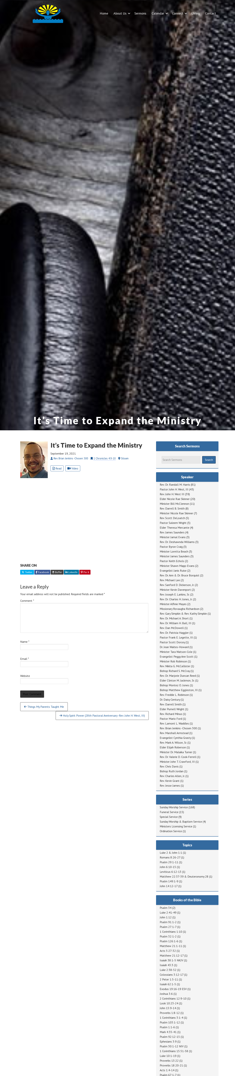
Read (57, 468)
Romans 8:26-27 (170, 857)
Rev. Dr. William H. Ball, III (175, 623)
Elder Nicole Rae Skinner (175, 499)
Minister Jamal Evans (173, 537)
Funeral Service (169, 812)
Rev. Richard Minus (171, 714)
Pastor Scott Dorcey (172, 642)
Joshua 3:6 (166, 994)
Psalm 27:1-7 (168, 927)
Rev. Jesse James (170, 785)
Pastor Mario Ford (171, 718)
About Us (119, 13)
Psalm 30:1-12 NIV (172, 1046)
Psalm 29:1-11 (169, 862)
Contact (210, 13)
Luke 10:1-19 (168, 1056)
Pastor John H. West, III (174, 489)
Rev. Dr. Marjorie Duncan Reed (178, 675)
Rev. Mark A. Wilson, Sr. (173, 742)
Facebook (42, 572)
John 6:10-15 (168, 867)
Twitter (27, 572)
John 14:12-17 (169, 886)
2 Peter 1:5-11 (169, 979)
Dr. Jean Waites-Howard (174, 647)
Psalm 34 (165, 908)
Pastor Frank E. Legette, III (176, 637)
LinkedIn (71, 572)
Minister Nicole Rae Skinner (176, 513)
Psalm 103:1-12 (170, 1022)
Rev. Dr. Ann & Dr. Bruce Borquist (179, 575)
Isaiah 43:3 (166, 965)
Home (104, 13)
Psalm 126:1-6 (169, 941)
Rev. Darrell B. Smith (172, 508)
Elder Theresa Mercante (174, 527)
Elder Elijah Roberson (173, 747)
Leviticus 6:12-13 (170, 872)
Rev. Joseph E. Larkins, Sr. (174, 594)
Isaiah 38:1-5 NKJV (171, 960)
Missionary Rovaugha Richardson (179, 609)
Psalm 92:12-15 (170, 1037)
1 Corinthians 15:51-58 (174, 1051)
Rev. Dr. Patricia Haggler (174, 632)
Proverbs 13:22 (169, 1060)
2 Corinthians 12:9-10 (173, 998)
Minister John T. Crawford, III (177, 761)
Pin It (85, 572)
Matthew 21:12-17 (172, 955)
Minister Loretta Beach (174, 551)
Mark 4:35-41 (168, 1032)
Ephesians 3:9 (168, 1041)
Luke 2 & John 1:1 (171, 852)
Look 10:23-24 (169, 1003)
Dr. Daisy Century (170, 699)
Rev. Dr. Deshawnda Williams (177, 542)
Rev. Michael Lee (170, 580)
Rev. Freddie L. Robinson (174, 695)
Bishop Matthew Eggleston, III (179, 690)
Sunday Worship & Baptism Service (181, 821)
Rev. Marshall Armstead (174, 733)
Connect (177, 13)
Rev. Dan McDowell (172, 628)
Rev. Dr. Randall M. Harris (175, 484)
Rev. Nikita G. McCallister (175, 666)
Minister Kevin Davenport (175, 589)
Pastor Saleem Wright (173, 523)
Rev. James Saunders (172, 532)
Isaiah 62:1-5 (168, 984)
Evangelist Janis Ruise (173, 570)
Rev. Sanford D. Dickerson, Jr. (177, 585)
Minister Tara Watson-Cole (176, 652)
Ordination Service (171, 831)
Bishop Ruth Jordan (171, 771)
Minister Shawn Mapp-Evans (177, 566)
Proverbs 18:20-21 (171, 1065)
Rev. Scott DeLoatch (172, 518)
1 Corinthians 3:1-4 (171, 1017)
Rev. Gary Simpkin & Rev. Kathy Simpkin (183, 613)
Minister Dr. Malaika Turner (176, 752)
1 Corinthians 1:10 (171, 931)
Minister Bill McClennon (174, 503)
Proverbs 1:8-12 (170, 1013)
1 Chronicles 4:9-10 (104, 458)
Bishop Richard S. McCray (175, 671)
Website (25, 676)
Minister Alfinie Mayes (173, 604)
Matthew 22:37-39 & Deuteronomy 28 (184, 876)
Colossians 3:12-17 (171, 974)
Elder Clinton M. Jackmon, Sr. (177, 680)
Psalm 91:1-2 (168, 922)
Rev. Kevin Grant (170, 781)
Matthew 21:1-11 (171, 946)
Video (72, 468)
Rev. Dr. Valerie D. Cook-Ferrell (178, 757)
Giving (195, 13)
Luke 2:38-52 (168, 970)
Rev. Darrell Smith (171, 704)
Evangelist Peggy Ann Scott (177, 656)
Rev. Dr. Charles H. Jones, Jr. (176, 599)
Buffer (57, 572)
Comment (27, 600)
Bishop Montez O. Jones (174, 685)
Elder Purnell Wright (172, 709)
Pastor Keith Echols (172, 561)
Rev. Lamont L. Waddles (174, 723)
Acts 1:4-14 (167, 1070)
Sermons (140, 13)
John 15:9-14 (168, 1008)
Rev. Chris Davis (169, 766)
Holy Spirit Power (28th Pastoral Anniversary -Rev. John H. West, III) (102, 715)
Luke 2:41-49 (168, 912)
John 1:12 (166, 917)
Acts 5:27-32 (168, 951)
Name (24, 641)
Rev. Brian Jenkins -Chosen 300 (178, 728)
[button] (129, 13)
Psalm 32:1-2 (168, 936)
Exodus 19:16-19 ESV (173, 989)
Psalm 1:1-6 (167, 1027)
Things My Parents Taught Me (44, 707)
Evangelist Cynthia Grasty (175, 738)
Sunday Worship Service (174, 807)
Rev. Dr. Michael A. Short (174, 618)
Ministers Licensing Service (176, 826)
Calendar (158, 13)
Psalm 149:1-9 (169, 881)
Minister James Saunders (175, 556)
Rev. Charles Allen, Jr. (172, 776)
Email (24, 659)
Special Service (169, 817)
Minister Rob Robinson (173, 661)
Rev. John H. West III (172, 494)
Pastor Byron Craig (171, 546)
